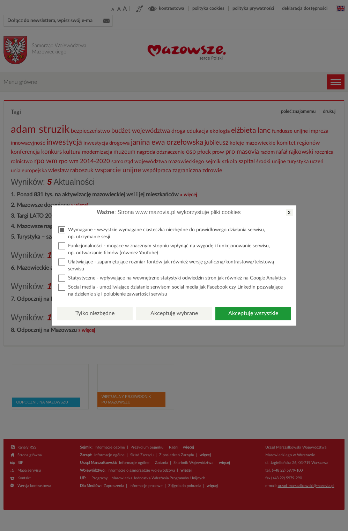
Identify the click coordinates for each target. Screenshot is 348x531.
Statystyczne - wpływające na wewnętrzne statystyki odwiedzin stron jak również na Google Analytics (172, 278)
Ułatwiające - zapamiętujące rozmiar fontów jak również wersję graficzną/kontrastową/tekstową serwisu (166, 265)
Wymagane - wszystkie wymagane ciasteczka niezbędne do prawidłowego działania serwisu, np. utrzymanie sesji (161, 232)
